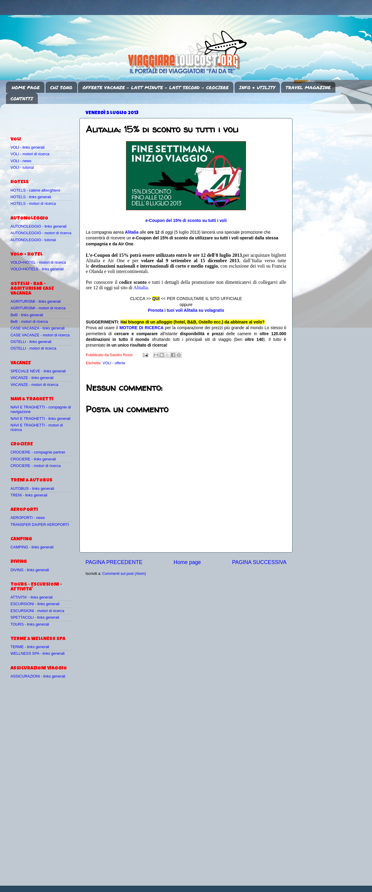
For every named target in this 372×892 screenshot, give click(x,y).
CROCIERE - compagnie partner (37, 452)
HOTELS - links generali (30, 197)
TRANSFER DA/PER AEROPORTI (39, 525)
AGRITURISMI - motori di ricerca (37, 308)
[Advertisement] (45, 117)
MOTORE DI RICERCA (141, 327)
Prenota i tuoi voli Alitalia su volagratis (186, 310)
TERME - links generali (29, 647)
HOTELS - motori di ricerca (33, 204)
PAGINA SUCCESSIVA (259, 562)
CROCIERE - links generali (33, 459)
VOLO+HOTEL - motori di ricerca (38, 262)
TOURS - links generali (29, 624)
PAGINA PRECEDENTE (114, 562)
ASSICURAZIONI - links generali (37, 676)
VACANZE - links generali (31, 378)
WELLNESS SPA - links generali (37, 653)
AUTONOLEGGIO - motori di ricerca (40, 233)
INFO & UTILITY (257, 87)
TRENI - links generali (28, 495)
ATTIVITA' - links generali (31, 597)
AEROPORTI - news (27, 518)
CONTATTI (21, 98)
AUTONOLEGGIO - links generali (38, 226)
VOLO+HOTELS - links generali (37, 269)
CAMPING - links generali (31, 547)
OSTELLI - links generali (31, 342)
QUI (156, 298)
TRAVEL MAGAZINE (308, 87)
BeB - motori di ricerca (29, 322)
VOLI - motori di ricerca (29, 154)
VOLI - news (20, 161)
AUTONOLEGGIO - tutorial (33, 240)
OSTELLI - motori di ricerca (33, 348)
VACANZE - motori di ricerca (34, 385)
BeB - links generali (26, 315)
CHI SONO (61, 87)
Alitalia (131, 232)
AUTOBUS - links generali (32, 489)
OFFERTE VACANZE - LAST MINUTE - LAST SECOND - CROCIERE (155, 87)
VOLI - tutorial (22, 167)
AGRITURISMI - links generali (35, 301)
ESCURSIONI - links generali (34, 604)
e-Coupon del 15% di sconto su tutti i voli (185, 220)
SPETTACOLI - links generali (34, 617)
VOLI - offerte (114, 363)
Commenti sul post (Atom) (124, 574)
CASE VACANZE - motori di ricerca (40, 335)
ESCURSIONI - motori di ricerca (37, 611)
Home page (187, 562)
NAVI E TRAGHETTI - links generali (40, 419)
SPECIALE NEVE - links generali (38, 371)
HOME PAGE (26, 87)
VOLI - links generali (27, 147)
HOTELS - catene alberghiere (35, 190)
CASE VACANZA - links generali (37, 328)
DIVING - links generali (29, 570)
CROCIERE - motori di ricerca (35, 466)
